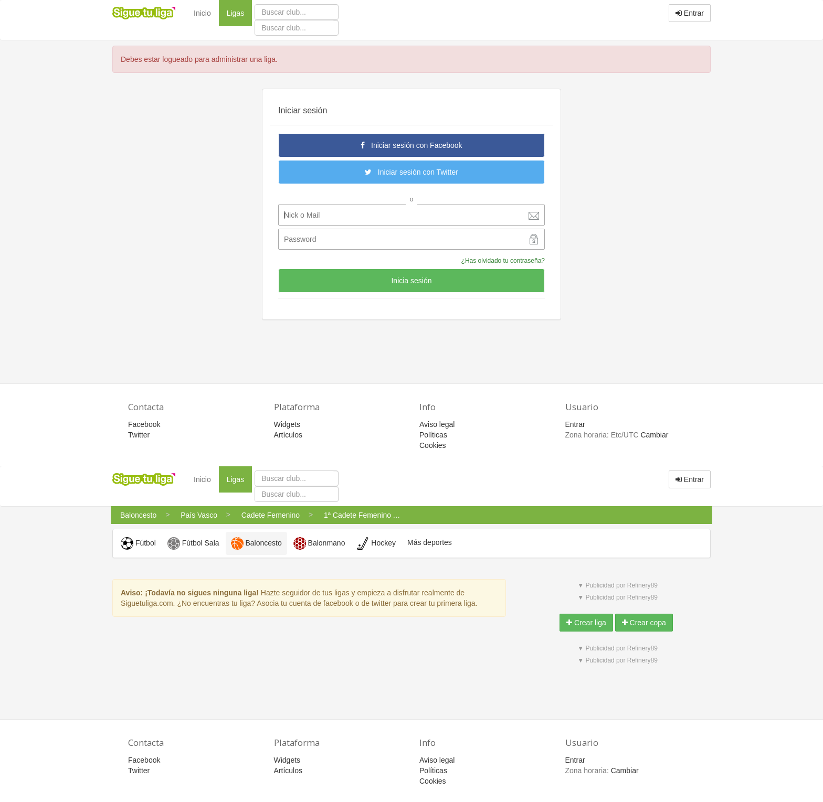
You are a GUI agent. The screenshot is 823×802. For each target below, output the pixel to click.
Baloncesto (256, 543)
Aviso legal (437, 424)
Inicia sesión (411, 280)
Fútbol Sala (193, 543)
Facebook (144, 424)
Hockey (376, 543)
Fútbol (138, 543)
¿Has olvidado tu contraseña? (503, 260)
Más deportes (429, 542)
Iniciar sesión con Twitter (411, 172)
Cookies (432, 445)
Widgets (287, 424)
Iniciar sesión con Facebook (411, 145)
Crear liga (586, 622)
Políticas (433, 435)
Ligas (239, 12)
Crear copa (644, 622)
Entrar (690, 13)
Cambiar (654, 435)
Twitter (139, 435)
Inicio (202, 13)
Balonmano (319, 543)
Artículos (288, 435)
